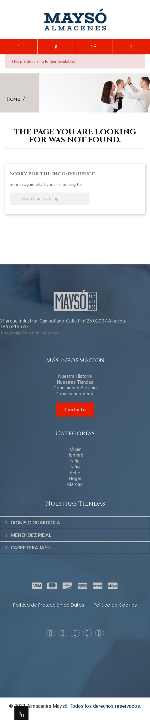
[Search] (50, 198)
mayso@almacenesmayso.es (32, 332)
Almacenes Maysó (47, 706)
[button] (56, 46)
